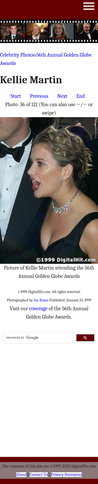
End (80, 96)
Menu (89, 7)
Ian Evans (41, 300)
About (21, 474)
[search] (37, 338)
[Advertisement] (49, 31)
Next (62, 96)
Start (16, 96)
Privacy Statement (66, 474)
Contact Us (39, 474)
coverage (38, 309)
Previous (39, 96)
